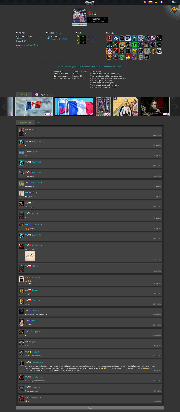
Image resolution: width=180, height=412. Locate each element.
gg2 (33, 342)
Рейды (88, 40)
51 (21, 38)
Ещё (90, 408)
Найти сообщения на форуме (90, 66)
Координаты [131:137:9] (59, 39)
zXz (33, 193)
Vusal (34, 130)
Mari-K (34, 277)
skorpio (35, 331)
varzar (34, 310)
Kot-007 (35, 172)
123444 (34, 387)
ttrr (33, 203)
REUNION (35, 225)
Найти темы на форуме (67, 66)
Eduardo (35, 397)
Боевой (88, 43)
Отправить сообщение (113, 66)
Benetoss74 (36, 362)
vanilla (34, 321)
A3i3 (33, 213)
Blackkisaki (36, 141)
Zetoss (34, 290)
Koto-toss (35, 182)
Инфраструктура (92, 37)
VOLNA (34, 152)
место (50, 95)
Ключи (59, 33)
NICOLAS (35, 352)
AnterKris (35, 245)
